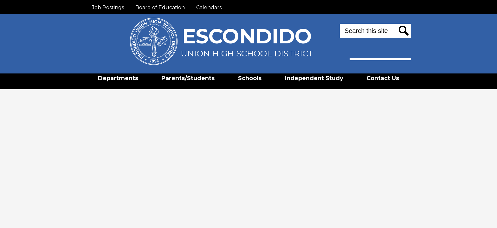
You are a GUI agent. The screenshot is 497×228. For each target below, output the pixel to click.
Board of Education (160, 7)
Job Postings (108, 7)
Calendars (209, 7)
